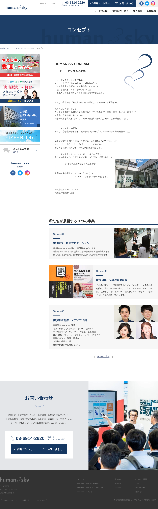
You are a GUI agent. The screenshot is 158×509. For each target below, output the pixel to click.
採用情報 (118, 488)
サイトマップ (41, 500)
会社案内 (151, 11)
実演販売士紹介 (120, 11)
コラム (53, 3)
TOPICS (42, 3)
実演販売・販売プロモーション (89, 484)
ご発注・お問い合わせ (29, 117)
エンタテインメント (85, 492)
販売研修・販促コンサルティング (90, 488)
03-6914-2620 (75, 2)
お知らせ (138, 492)
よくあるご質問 (141, 479)
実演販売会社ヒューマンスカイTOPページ (16, 48)
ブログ (137, 484)
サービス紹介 (101, 11)
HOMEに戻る (103, 356)
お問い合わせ (140, 488)
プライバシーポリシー (8, 500)
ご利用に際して (27, 500)
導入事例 (137, 11)
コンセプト (81, 479)
